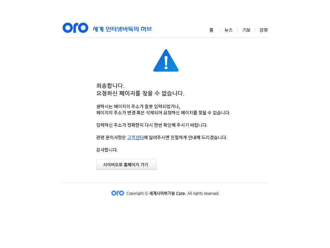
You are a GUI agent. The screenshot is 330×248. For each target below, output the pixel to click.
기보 (246, 30)
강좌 (264, 30)
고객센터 (135, 137)
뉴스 (228, 30)
